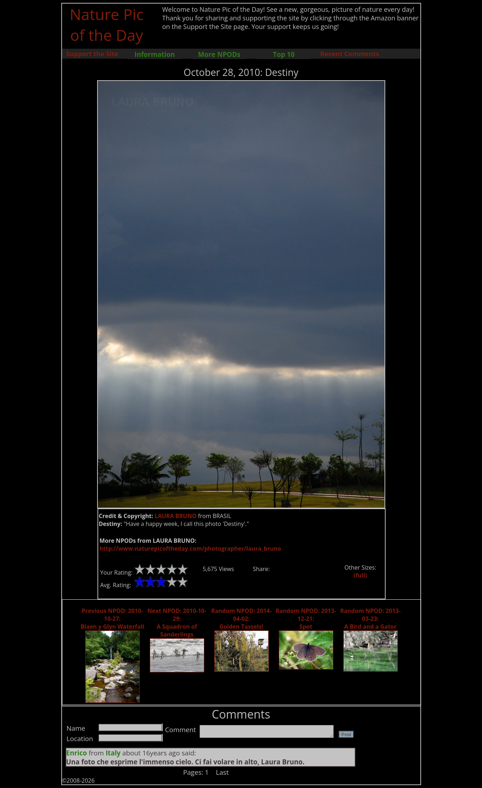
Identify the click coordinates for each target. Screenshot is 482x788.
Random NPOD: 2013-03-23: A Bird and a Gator (370, 618)
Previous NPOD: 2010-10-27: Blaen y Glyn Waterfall (112, 618)
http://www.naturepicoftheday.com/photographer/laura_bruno (190, 548)
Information (154, 54)
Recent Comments (349, 53)
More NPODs (219, 54)
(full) (360, 575)
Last (222, 772)
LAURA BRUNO (175, 516)
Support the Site (92, 53)
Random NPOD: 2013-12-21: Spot (306, 618)
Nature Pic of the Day (107, 24)
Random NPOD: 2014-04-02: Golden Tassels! (241, 618)
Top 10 (283, 54)
